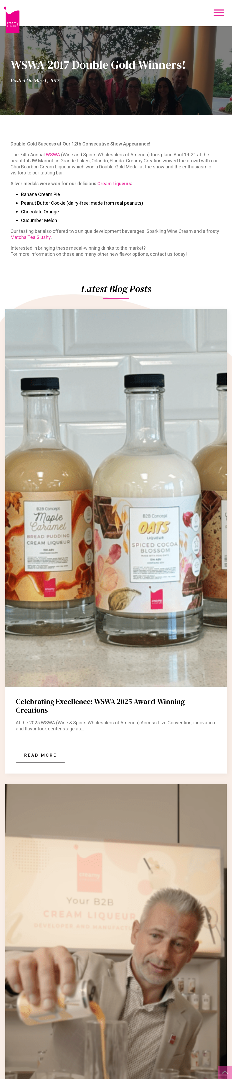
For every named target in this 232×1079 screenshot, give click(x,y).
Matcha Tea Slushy (31, 237)
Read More (40, 755)
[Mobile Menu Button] (219, 13)
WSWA (53, 154)
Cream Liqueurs (114, 183)
